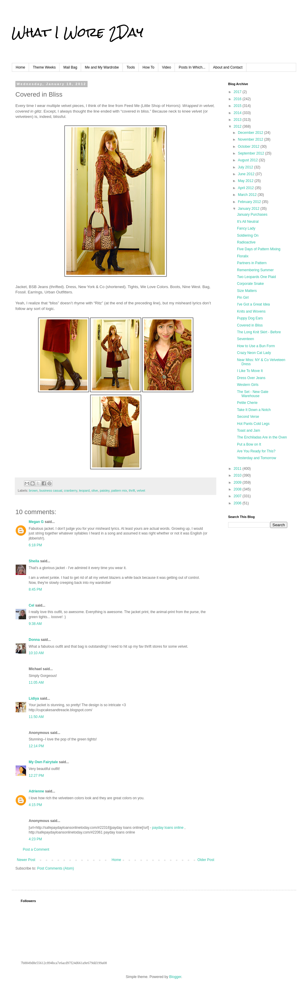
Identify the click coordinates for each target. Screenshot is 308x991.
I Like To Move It (250, 371)
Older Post (205, 860)
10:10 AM (36, 653)
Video (166, 67)
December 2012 (251, 133)
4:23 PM (35, 839)
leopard (84, 490)
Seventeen (245, 339)
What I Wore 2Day (77, 32)
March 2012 (248, 195)
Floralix (243, 256)
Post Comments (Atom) (55, 868)
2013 (238, 120)
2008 (238, 489)
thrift (132, 490)
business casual (50, 490)
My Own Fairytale (43, 762)
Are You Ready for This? (256, 451)
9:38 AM (35, 624)
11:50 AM (36, 717)
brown (33, 490)
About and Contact (227, 67)
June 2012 (246, 174)
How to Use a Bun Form (256, 346)
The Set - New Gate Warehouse (252, 394)
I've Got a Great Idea (253, 304)
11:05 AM (36, 682)
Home (20, 67)
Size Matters (247, 291)
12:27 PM (36, 776)
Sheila (34, 561)
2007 (238, 496)
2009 (238, 482)
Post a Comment (36, 849)
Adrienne (36, 791)
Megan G (36, 522)
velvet (141, 490)
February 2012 (250, 202)
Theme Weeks (44, 67)
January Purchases (252, 214)
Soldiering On (248, 235)
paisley (104, 490)
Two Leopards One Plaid (256, 277)
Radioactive (246, 242)
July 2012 (246, 167)
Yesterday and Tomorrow (256, 458)
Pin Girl (243, 297)
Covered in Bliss (250, 325)
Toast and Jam (248, 430)
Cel (31, 605)
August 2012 (248, 160)
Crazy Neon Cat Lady (254, 353)
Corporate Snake (250, 284)
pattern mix (119, 490)
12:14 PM (36, 746)
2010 (238, 475)
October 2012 (249, 146)
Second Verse (248, 417)
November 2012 (251, 139)
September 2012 (251, 153)
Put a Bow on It (249, 444)
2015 (238, 106)
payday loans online (167, 828)
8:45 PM (35, 589)
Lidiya (34, 698)
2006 (238, 503)
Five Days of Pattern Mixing (258, 249)
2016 (238, 99)
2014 (238, 113)
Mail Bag (70, 67)
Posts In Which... (192, 67)
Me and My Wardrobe (102, 67)
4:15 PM (35, 805)
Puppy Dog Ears (250, 318)
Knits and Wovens (251, 311)
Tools (131, 67)
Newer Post (26, 860)
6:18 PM (35, 545)
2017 (238, 92)
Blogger (175, 977)
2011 (238, 469)
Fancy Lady (246, 228)
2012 (238, 126)
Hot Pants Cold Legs (253, 424)
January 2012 (249, 209)
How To (148, 67)
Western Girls (247, 385)
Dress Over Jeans (251, 378)
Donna (34, 640)
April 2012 (246, 188)
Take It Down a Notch (254, 410)
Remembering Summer (255, 270)
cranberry (70, 490)
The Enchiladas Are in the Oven (262, 437)
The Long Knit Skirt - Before (259, 332)
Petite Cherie (247, 403)
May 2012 (246, 181)
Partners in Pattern (252, 263)
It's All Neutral (248, 222)
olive (94, 490)
